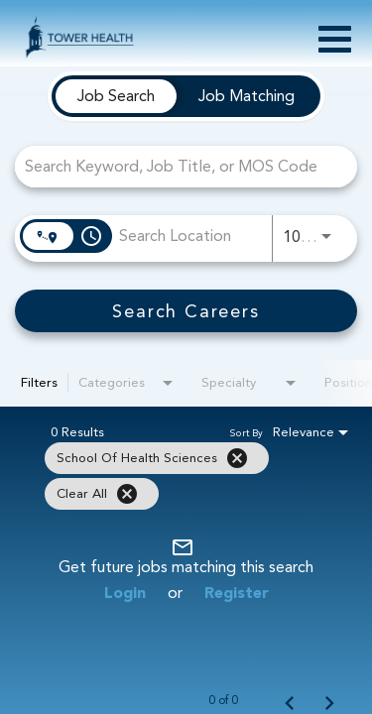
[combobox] (176, 166)
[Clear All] (127, 494)
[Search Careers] (186, 311)
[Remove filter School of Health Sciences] (237, 458)
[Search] (186, 311)
